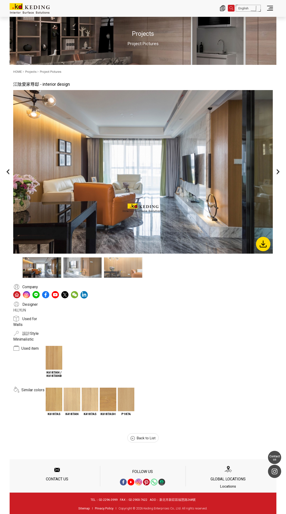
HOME (17, 71)
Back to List (143, 438)
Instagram (274, 471)
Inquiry (222, 8)
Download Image (263, 244)
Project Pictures (50, 71)
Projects (31, 71)
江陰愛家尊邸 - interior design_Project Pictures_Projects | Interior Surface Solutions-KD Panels (30, 8)
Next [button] (278, 171)
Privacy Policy (104, 508)
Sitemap (84, 508)
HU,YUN (19, 310)
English (243, 8)
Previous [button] (7, 171)
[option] (143, 172)
